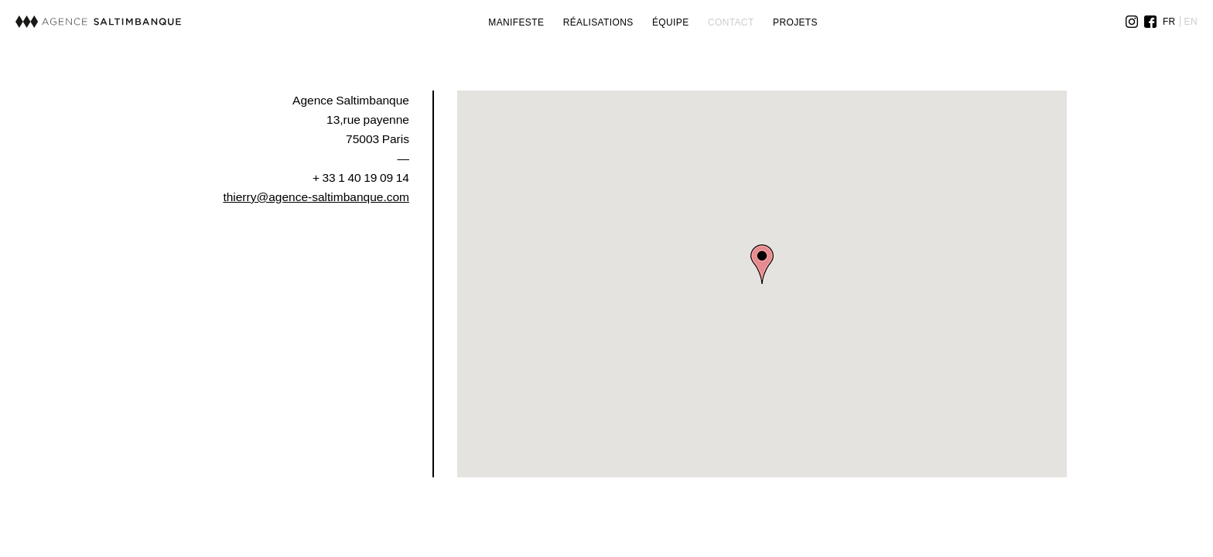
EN (1191, 21)
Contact (731, 22)
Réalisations (598, 22)
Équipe (670, 22)
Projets (795, 22)
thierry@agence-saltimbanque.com (316, 196)
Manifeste (516, 22)
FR (1169, 21)
